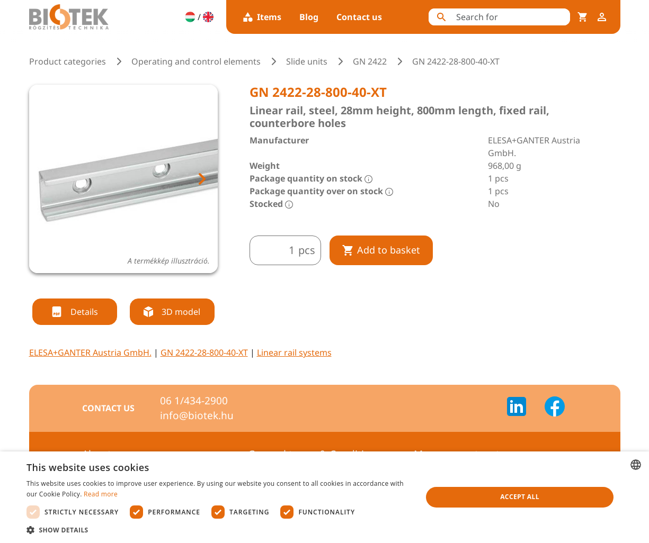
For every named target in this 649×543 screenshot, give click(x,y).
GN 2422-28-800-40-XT (204, 352)
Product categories (67, 61)
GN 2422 (370, 61)
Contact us (359, 17)
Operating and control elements (196, 61)
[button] (218, 529)
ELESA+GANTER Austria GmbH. (90, 352)
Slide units (306, 61)
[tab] (113, 286)
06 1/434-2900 (194, 401)
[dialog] (324, 497)
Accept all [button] (519, 496)
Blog (308, 17)
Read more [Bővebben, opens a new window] (101, 494)
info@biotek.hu (197, 415)
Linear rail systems (294, 352)
